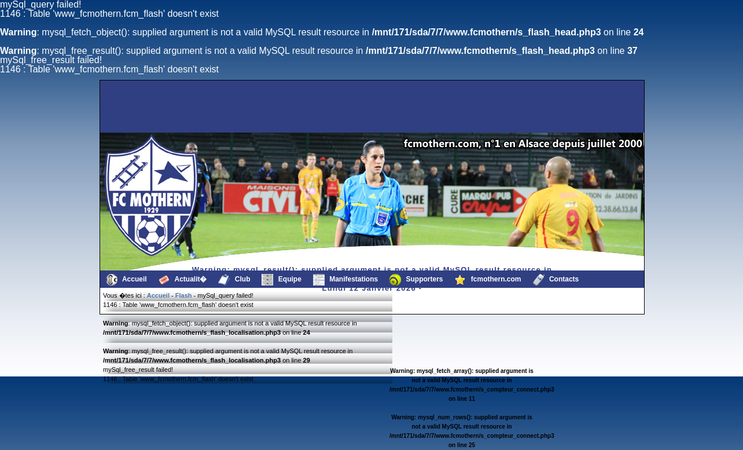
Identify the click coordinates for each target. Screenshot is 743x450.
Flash (183, 295)
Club (234, 280)
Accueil (126, 280)
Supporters (416, 280)
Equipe (281, 280)
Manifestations (345, 280)
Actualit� (183, 280)
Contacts (556, 280)
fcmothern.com (488, 280)
